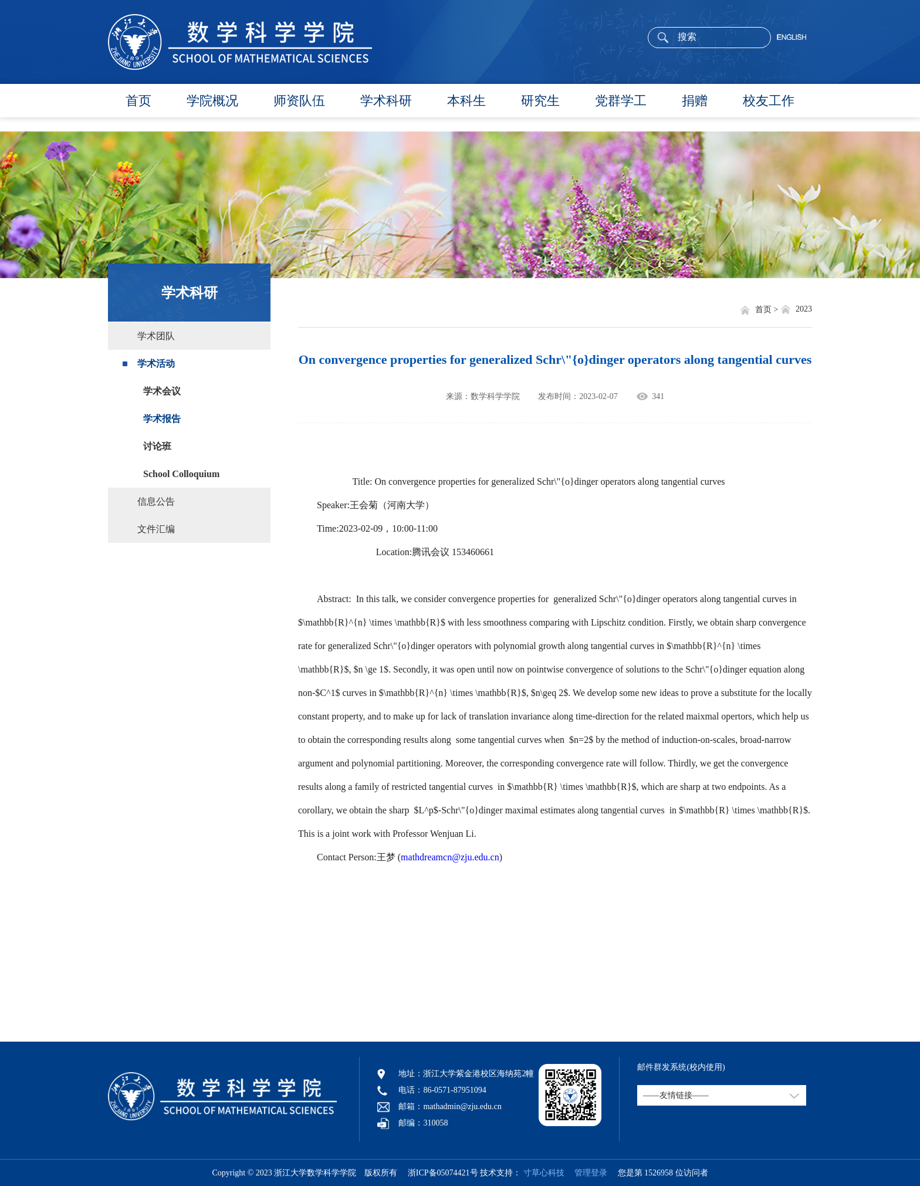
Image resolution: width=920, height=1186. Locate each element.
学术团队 (156, 336)
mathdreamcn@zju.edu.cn (450, 857)
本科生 (466, 100)
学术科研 (386, 100)
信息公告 (156, 501)
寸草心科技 (543, 1172)
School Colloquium (181, 474)
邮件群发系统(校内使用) (681, 1067)
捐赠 (695, 100)
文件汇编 (156, 529)
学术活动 (156, 364)
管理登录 (586, 1172)
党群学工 (621, 100)
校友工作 (768, 100)
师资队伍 (299, 100)
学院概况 (212, 100)
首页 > (767, 309)
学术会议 (162, 391)
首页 (138, 100)
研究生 (540, 100)
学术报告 (162, 419)
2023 (804, 309)
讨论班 (157, 446)
